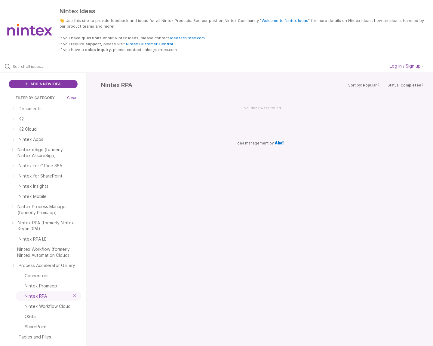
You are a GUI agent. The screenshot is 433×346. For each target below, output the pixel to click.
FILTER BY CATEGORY (32, 98)
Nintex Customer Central (149, 43)
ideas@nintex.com (187, 37)
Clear (72, 98)
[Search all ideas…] (50, 66)
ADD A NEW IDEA (43, 84)
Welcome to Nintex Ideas (285, 20)
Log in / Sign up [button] (406, 65)
